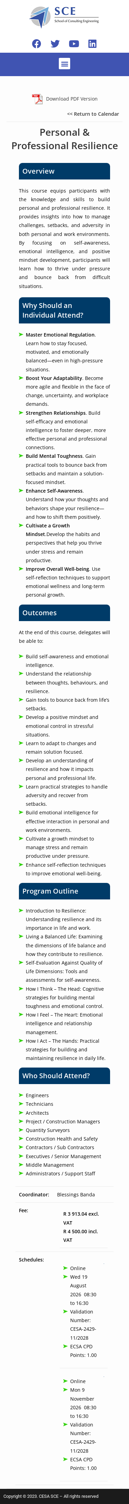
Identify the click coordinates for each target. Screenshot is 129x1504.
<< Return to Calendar (93, 114)
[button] (64, 63)
